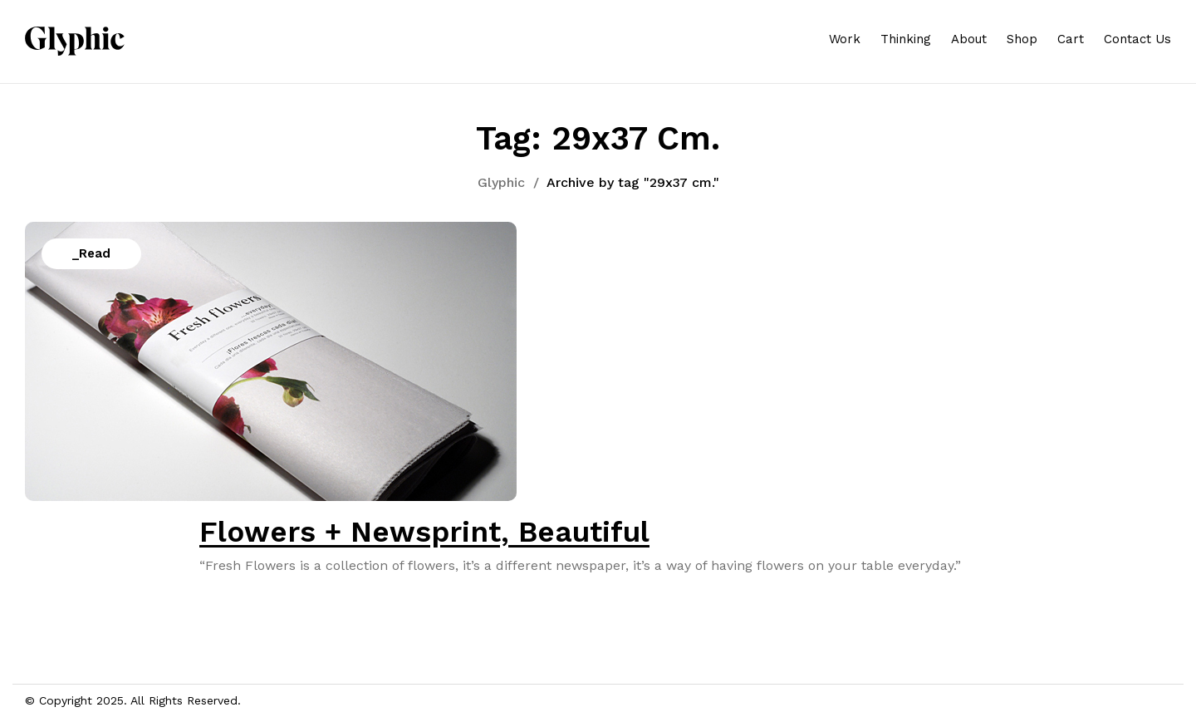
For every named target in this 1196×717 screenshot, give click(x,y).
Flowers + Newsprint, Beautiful (424, 531)
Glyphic (501, 182)
